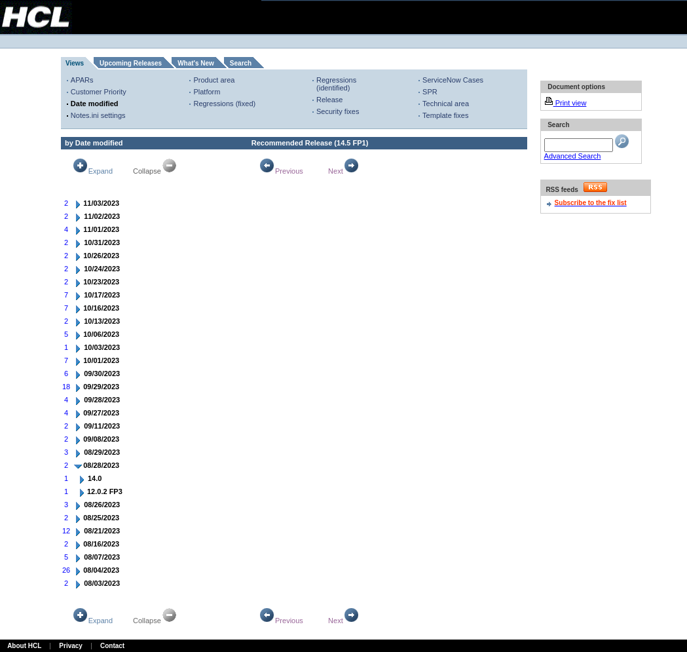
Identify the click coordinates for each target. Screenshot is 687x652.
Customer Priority (98, 92)
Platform (206, 92)
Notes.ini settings (98, 115)
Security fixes (337, 111)
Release (329, 100)
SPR (429, 92)
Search (240, 63)
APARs (82, 80)
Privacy (71, 645)
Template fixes (445, 115)
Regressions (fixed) (224, 103)
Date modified (95, 103)
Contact (112, 645)
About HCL (24, 645)
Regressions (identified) (336, 84)
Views (74, 63)
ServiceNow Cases (452, 80)
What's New (195, 63)
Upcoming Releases (131, 63)
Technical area (445, 103)
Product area (213, 80)
